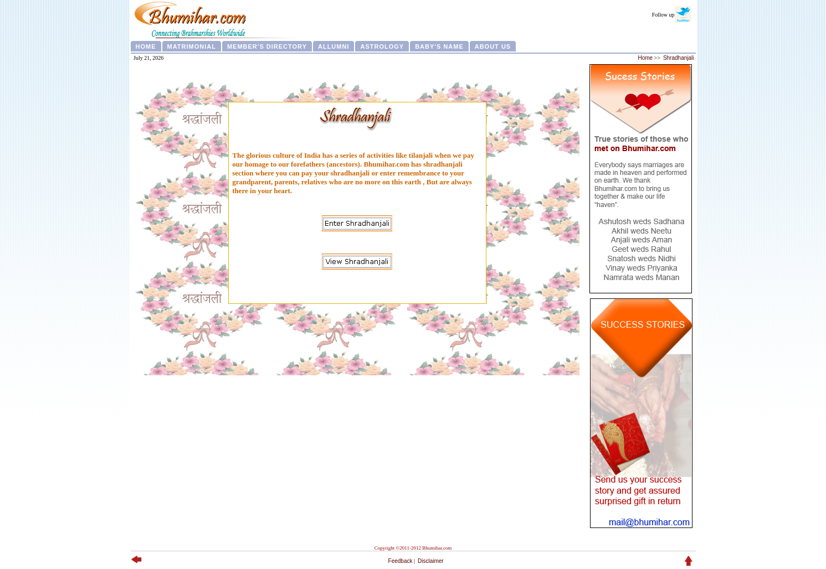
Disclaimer (431, 561)
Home (645, 58)
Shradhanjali (678, 58)
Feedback (400, 561)
